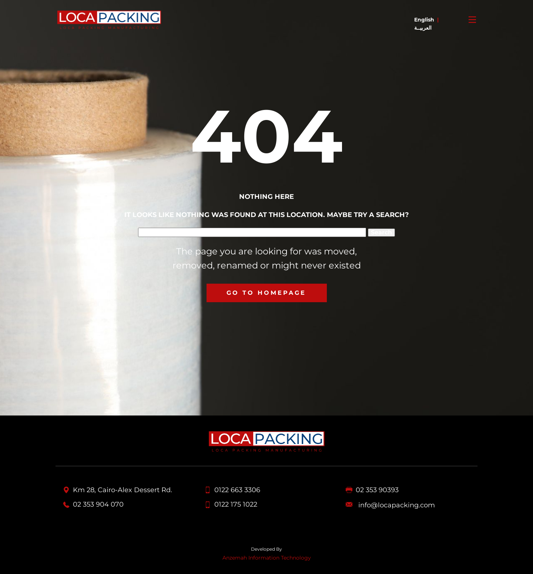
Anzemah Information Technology (266, 557)
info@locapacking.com (396, 505)
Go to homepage (266, 292)
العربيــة (423, 27)
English (424, 19)
